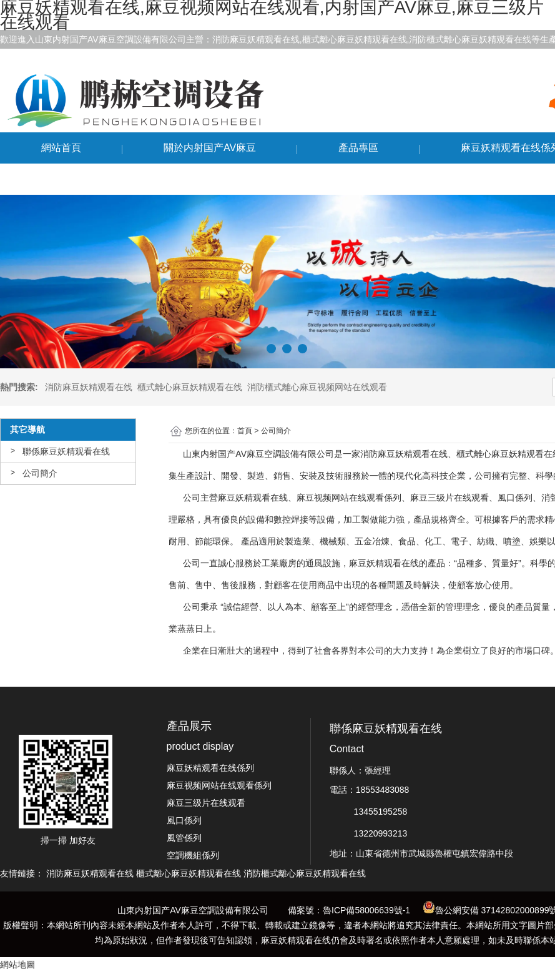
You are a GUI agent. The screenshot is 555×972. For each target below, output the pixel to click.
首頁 (244, 430)
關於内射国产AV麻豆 (210, 147)
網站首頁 (61, 147)
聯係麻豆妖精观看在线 (91, 179)
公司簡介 (39, 473)
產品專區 (358, 147)
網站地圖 (17, 965)
